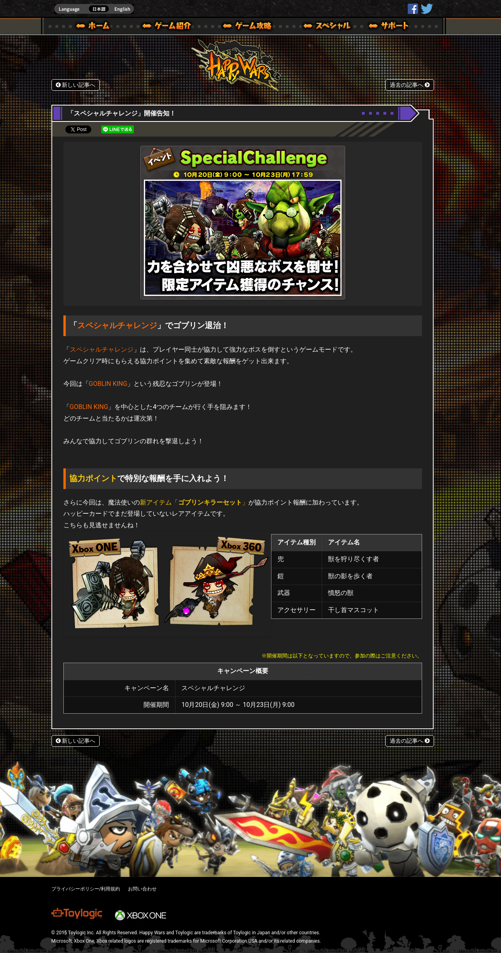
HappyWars (413, 8)
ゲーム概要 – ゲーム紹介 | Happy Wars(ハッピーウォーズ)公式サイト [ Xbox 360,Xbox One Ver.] (169, 27)
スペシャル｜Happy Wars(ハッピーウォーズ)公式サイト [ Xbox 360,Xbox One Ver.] (316, 27)
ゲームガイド (242, 27)
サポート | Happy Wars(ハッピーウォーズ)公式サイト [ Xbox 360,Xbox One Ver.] (389, 27)
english (94, 9)
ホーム (96, 27)
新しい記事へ (76, 85)
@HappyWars (426, 8)
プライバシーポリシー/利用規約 (85, 889)
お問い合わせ (142, 889)
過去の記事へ (410, 85)
